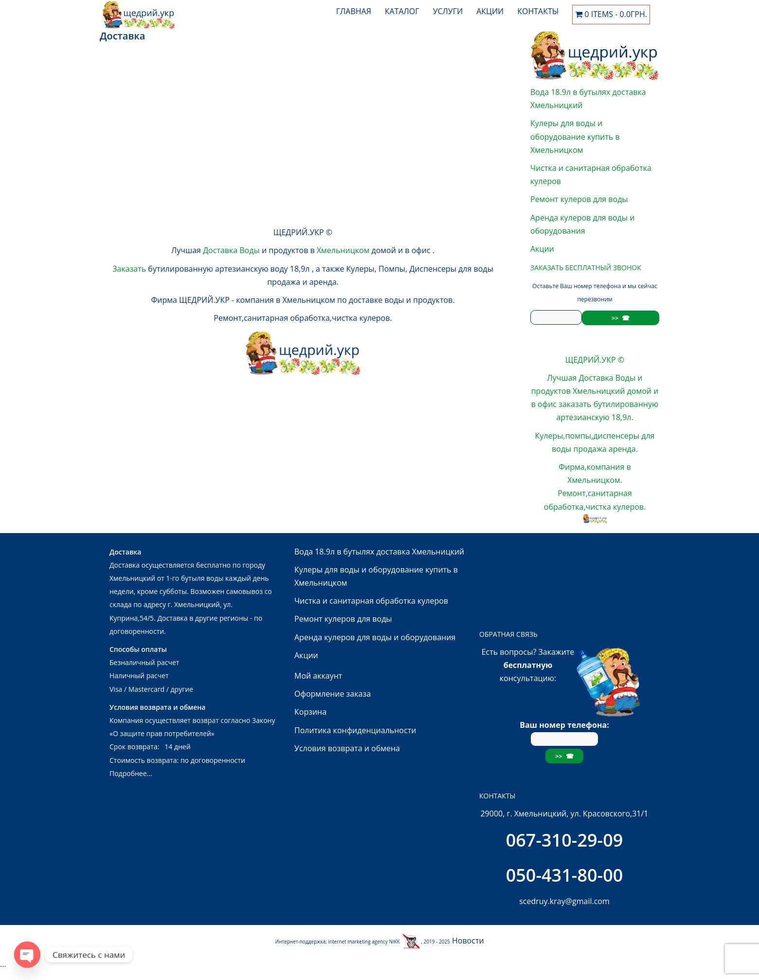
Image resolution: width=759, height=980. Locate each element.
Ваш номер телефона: (564, 732)
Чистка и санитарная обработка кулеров (371, 600)
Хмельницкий (599, 391)
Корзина (310, 711)
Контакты (538, 11)
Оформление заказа (332, 693)
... (103, 165)
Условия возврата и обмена (347, 748)
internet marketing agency (358, 941)
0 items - (611, 14)
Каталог (402, 11)
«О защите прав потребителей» (162, 733)
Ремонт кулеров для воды (579, 199)
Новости (468, 940)
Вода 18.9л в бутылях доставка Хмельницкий (379, 551)
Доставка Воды (231, 250)
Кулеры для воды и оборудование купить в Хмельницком (575, 136)
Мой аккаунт (318, 675)
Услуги (448, 11)
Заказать (129, 268)
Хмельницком (344, 250)
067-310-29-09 (564, 840)
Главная (353, 11)
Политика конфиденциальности (355, 730)
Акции (490, 11)
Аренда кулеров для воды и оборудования (374, 637)
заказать (575, 404)
